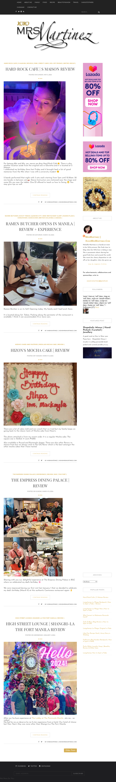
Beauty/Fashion (64, 2)
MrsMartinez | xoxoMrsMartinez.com (97, 239)
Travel (75, 2)
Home (19, 2)
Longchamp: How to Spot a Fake (95, 653)
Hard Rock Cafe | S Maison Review (40, 69)
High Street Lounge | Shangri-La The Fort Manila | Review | (39, 618)
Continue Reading (40, 195)
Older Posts (70, 750)
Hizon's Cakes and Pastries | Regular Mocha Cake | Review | (39, 344)
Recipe (52, 2)
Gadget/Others (87, 2)
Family (37, 2)
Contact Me (32, 7)
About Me (28, 2)
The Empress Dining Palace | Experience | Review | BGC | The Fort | (40, 474)
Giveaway (20, 7)
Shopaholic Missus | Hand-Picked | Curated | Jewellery (97, 330)
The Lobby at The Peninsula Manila (48, 718)
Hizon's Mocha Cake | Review (40, 350)
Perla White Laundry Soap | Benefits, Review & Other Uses (96, 647)
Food (45, 2)
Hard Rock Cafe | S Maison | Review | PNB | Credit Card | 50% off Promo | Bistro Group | (40, 63)
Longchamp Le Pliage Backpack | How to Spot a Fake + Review (97, 603)
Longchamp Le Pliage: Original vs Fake (97, 628)
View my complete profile (97, 264)
